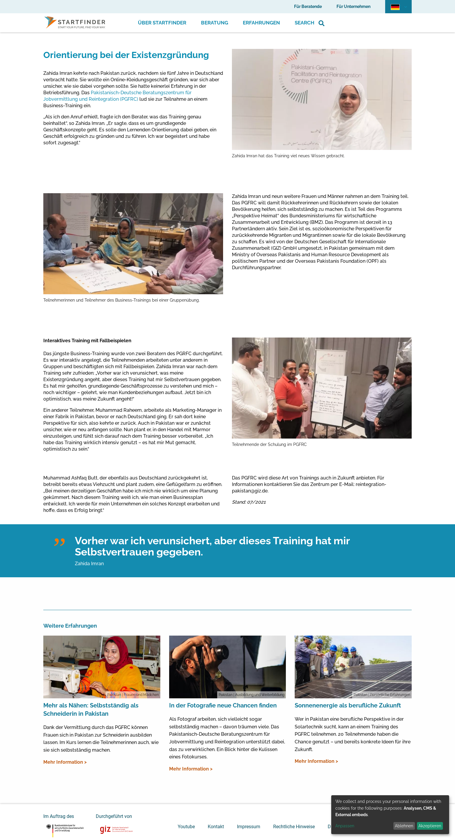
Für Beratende (308, 6)
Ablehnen (404, 826)
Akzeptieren (429, 826)
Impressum (248, 826)
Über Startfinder (162, 23)
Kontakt (216, 826)
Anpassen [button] (344, 826)
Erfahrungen (261, 23)
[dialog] (390, 814)
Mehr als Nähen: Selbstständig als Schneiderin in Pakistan (91, 709)
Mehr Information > (65, 762)
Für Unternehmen (353, 6)
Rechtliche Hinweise (294, 826)
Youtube (186, 826)
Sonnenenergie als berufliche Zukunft (348, 705)
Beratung (214, 23)
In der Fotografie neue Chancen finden (223, 705)
